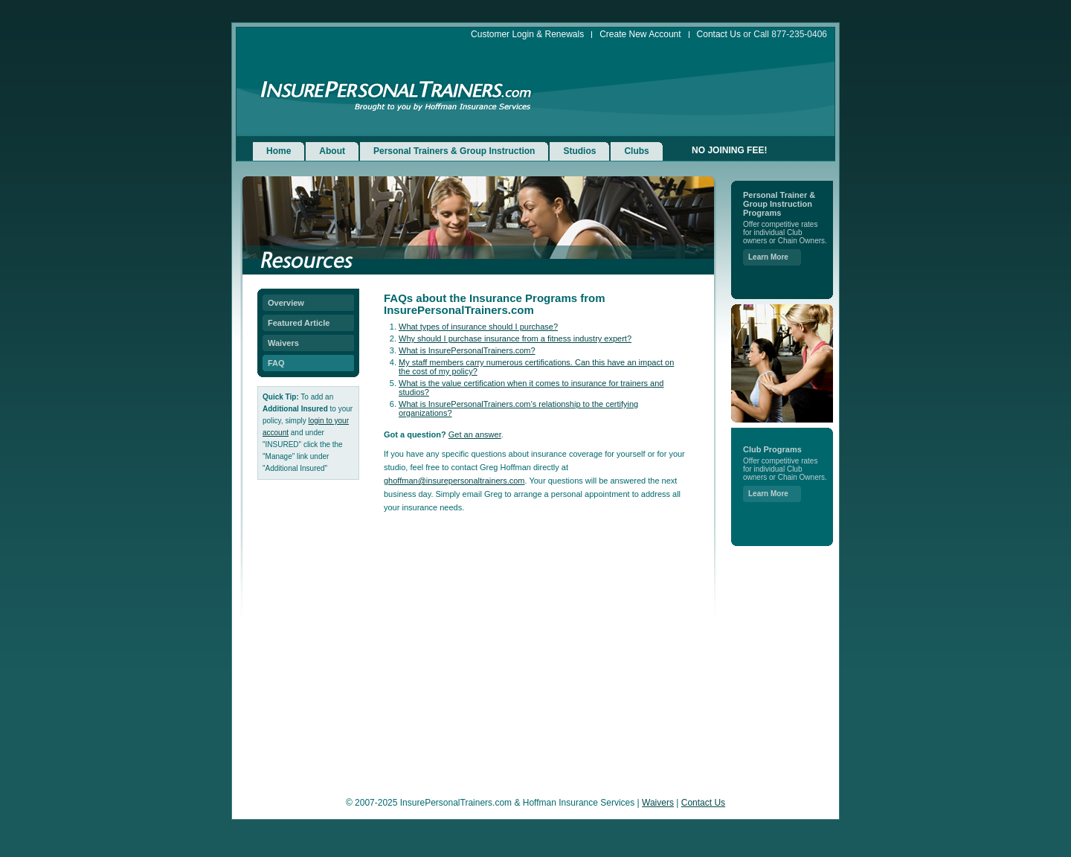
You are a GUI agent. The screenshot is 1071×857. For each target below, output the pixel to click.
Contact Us (719, 34)
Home (278, 151)
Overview (286, 302)
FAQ (276, 363)
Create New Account (640, 34)
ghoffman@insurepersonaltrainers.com (454, 480)
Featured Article (298, 322)
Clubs (636, 151)
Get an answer (474, 434)
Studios (579, 151)
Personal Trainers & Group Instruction (454, 151)
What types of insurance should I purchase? (478, 326)
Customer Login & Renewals (527, 34)
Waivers (283, 342)
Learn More (768, 257)
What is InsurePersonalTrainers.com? (467, 350)
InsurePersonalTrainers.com (396, 90)
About (332, 151)
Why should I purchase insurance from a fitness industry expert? (515, 338)
